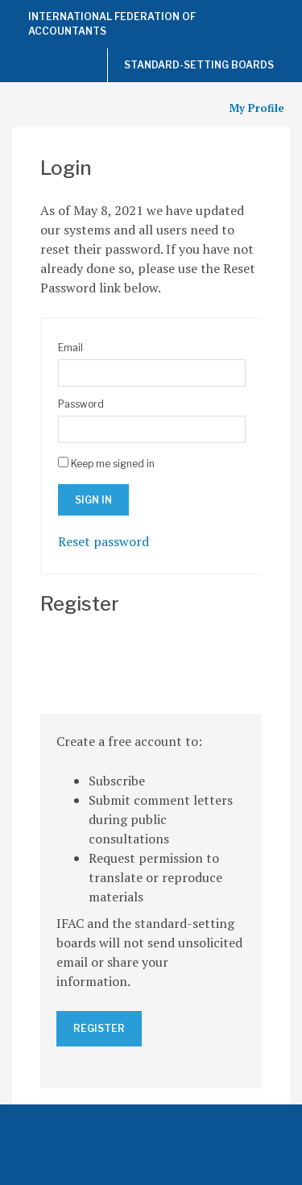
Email (70, 348)
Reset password (103, 541)
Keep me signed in (113, 464)
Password (81, 404)
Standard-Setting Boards (199, 65)
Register (99, 1028)
